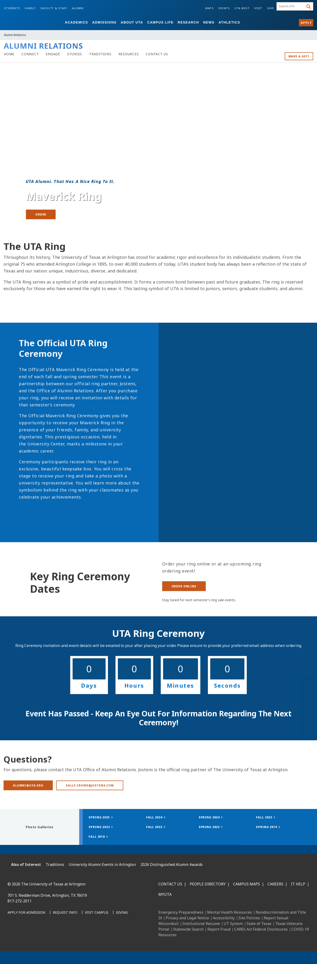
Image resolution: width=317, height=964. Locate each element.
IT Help (298, 884)
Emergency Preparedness (180, 912)
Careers (275, 884)
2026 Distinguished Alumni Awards (171, 864)
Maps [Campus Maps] (209, 8)
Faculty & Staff (54, 8)
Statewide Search (188, 929)
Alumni (78, 8)
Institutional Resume (201, 923)
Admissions (104, 22)
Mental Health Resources (229, 912)
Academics (76, 22)
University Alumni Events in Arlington (102, 864)
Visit (258, 8)
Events (224, 8)
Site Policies (249, 917)
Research (188, 22)
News (208, 22)
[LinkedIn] (23, 937)
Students (12, 8)
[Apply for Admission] (26, 912)
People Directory (208, 884)
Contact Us (170, 884)
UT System (233, 923)
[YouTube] (54, 937)
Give (270, 8)
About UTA (132, 22)
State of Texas (259, 923)
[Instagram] (33, 937)
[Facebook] (13, 937)
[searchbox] (291, 6)
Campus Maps (246, 884)
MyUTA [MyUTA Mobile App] (165, 894)
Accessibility (224, 917)
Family (30, 8)
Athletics (229, 22)
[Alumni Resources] (129, 54)
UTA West (242, 8)
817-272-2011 (20, 901)
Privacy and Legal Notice (187, 917)
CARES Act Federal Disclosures (261, 929)
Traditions (55, 864)
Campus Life (160, 22)
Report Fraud (219, 929)
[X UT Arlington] (44, 937)
